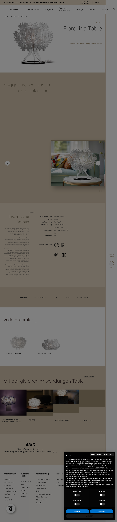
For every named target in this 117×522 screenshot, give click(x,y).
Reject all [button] (77, 511)
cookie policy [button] (102, 465)
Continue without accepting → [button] (102, 454)
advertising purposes (92, 472)
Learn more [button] (89, 516)
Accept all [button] (101, 511)
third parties (100, 467)
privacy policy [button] (70, 461)
